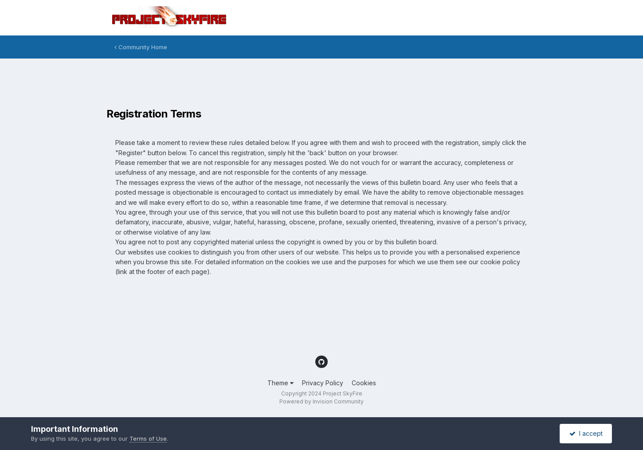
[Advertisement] (267, 85)
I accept (586, 433)
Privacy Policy (322, 383)
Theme (280, 383)
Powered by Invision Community (321, 401)
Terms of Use (148, 438)
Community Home (140, 47)
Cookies (364, 383)
